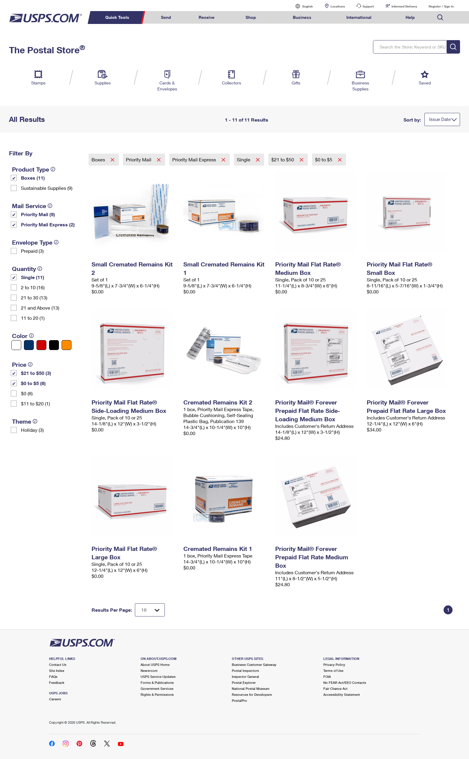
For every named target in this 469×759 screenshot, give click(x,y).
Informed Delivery (404, 6)
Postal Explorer (244, 682)
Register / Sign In (441, 6)
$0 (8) (27, 393)
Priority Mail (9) (38, 214)
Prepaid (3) (32, 251)
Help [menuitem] (410, 17)
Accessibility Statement (341, 694)
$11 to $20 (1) (35, 403)
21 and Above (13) (40, 307)
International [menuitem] (358, 17)
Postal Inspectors (245, 670)
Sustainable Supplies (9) (46, 188)
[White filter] (16, 345)
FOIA (327, 676)
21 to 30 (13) (34, 297)
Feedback (56, 682)
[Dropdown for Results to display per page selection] (150, 609)
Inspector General (245, 676)
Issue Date (440, 119)
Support (368, 6)
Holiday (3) (32, 430)
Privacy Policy (334, 664)
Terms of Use (333, 670)
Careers (55, 699)
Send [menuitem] (166, 17)
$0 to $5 (324, 159)
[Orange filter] (66, 345)
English (301, 6)
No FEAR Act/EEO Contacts (344, 682)
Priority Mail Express (194, 159)
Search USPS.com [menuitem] (440, 17)
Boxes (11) (33, 178)
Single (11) (32, 277)
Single (244, 159)
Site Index (56, 670)
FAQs (53, 676)
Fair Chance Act (335, 688)
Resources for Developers (252, 694)
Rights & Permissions (157, 694)
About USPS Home (155, 664)
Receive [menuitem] (206, 17)
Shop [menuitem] (251, 17)
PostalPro (239, 700)
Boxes (99, 159)
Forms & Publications (157, 682)
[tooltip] (53, 169)
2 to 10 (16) (33, 287)
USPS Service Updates (158, 676)
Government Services (157, 688)
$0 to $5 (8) (33, 383)
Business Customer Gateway (254, 664)
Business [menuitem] (302, 17)
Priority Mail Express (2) (48, 224)
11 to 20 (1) (33, 318)
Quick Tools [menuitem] (117, 17)
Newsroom (149, 670)
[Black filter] (54, 345)
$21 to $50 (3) (36, 373)
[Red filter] (41, 345)
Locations (338, 6)
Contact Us (57, 664)
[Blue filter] (29, 345)
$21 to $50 (283, 159)
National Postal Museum (250, 688)
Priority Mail (139, 159)
